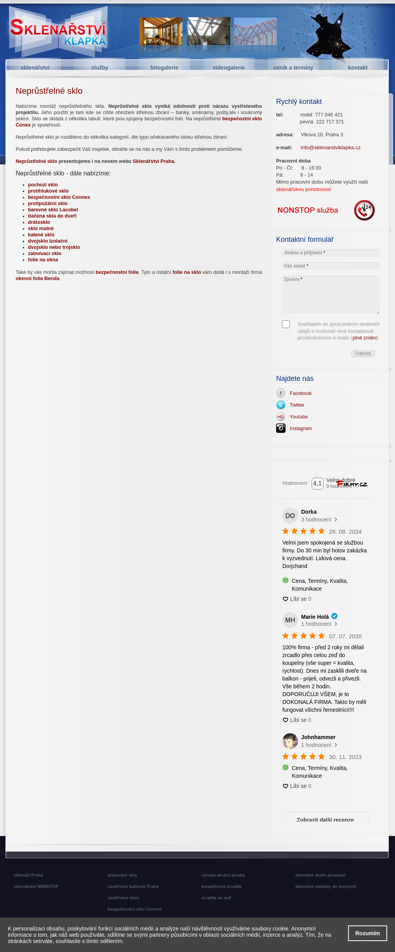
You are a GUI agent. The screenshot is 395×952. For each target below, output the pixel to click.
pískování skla (122, 875)
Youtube (297, 417)
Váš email (296, 266)
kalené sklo (41, 235)
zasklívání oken (123, 897)
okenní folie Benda (37, 278)
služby (99, 67)
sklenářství (35, 67)
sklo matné (41, 228)
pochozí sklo (43, 185)
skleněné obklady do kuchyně (325, 886)
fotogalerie (164, 67)
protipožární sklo (48, 203)
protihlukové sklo (48, 191)
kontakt (358, 67)
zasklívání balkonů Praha (133, 886)
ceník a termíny (293, 67)
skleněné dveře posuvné (320, 875)
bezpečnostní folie (116, 272)
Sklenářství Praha (153, 161)
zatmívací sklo (44, 253)
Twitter (296, 405)
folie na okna (43, 260)
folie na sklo (186, 272)
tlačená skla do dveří (52, 216)
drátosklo (39, 222)
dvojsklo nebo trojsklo (54, 247)
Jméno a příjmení (304, 252)
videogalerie (229, 67)
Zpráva (293, 279)
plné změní (365, 338)
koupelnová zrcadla (221, 886)
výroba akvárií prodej (223, 875)
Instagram (299, 428)
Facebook (299, 393)
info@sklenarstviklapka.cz (331, 147)
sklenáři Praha (28, 875)
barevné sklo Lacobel (53, 210)
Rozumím (368, 933)
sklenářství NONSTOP (36, 886)
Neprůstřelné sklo (36, 161)
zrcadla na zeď (216, 897)
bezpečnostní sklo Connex (59, 197)
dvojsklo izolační (48, 241)
